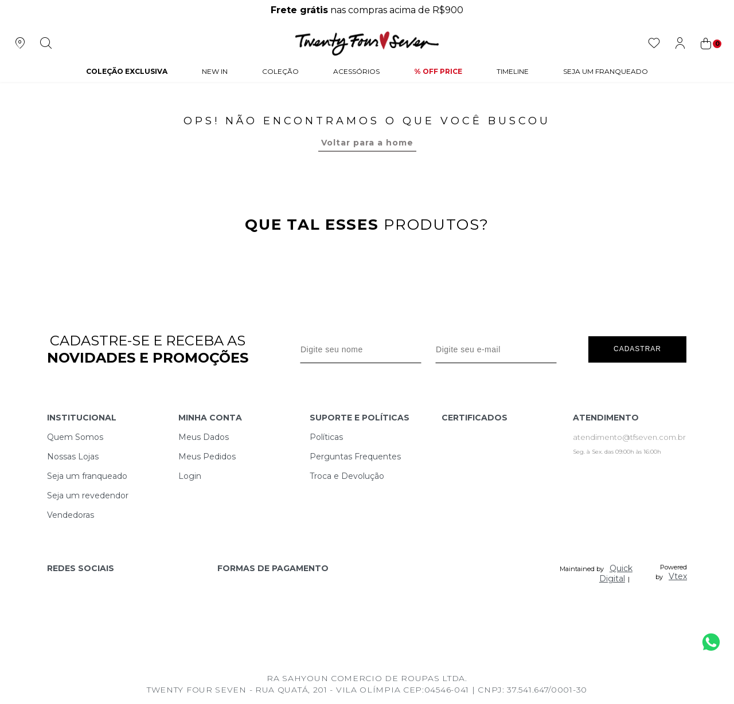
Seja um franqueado (87, 476)
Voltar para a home (367, 142)
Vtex (678, 576)
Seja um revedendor (87, 495)
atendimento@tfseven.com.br (629, 437)
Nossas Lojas (73, 456)
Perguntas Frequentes (355, 456)
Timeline (513, 71)
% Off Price (438, 71)
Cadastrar (637, 349)
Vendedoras (70, 515)
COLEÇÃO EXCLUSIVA (126, 71)
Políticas (326, 437)
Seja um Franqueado (605, 71)
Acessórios (356, 71)
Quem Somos (75, 437)
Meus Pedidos (207, 456)
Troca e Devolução (347, 476)
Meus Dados (203, 437)
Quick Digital (616, 573)
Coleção (280, 71)
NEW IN (215, 71)
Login (189, 476)
